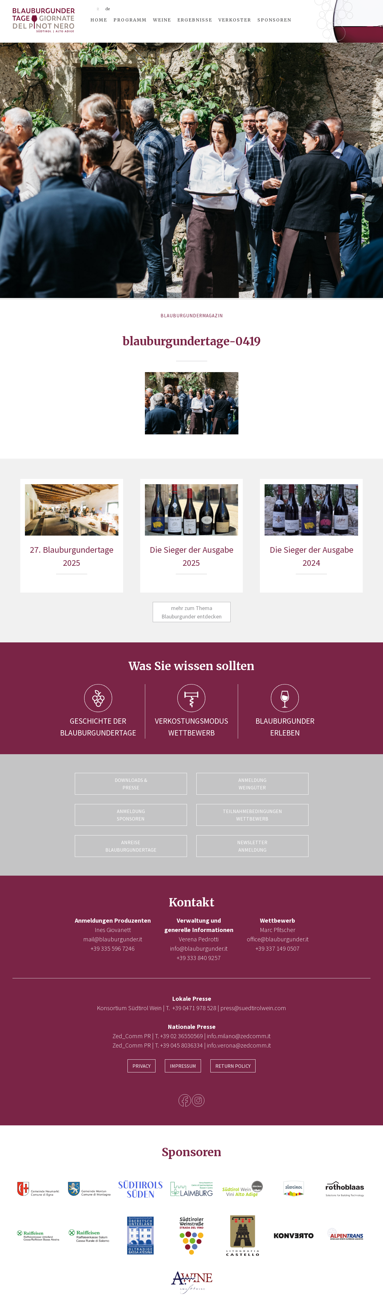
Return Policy (233, 1066)
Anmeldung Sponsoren (131, 815)
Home (98, 20)
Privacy (141, 1066)
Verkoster (234, 20)
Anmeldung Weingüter (252, 784)
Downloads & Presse (131, 784)
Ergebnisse (194, 20)
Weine (162, 20)
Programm (130, 20)
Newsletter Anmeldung (252, 846)
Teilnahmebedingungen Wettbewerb (252, 815)
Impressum (183, 1066)
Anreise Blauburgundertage (130, 846)
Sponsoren (274, 20)
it (98, 9)
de (107, 9)
